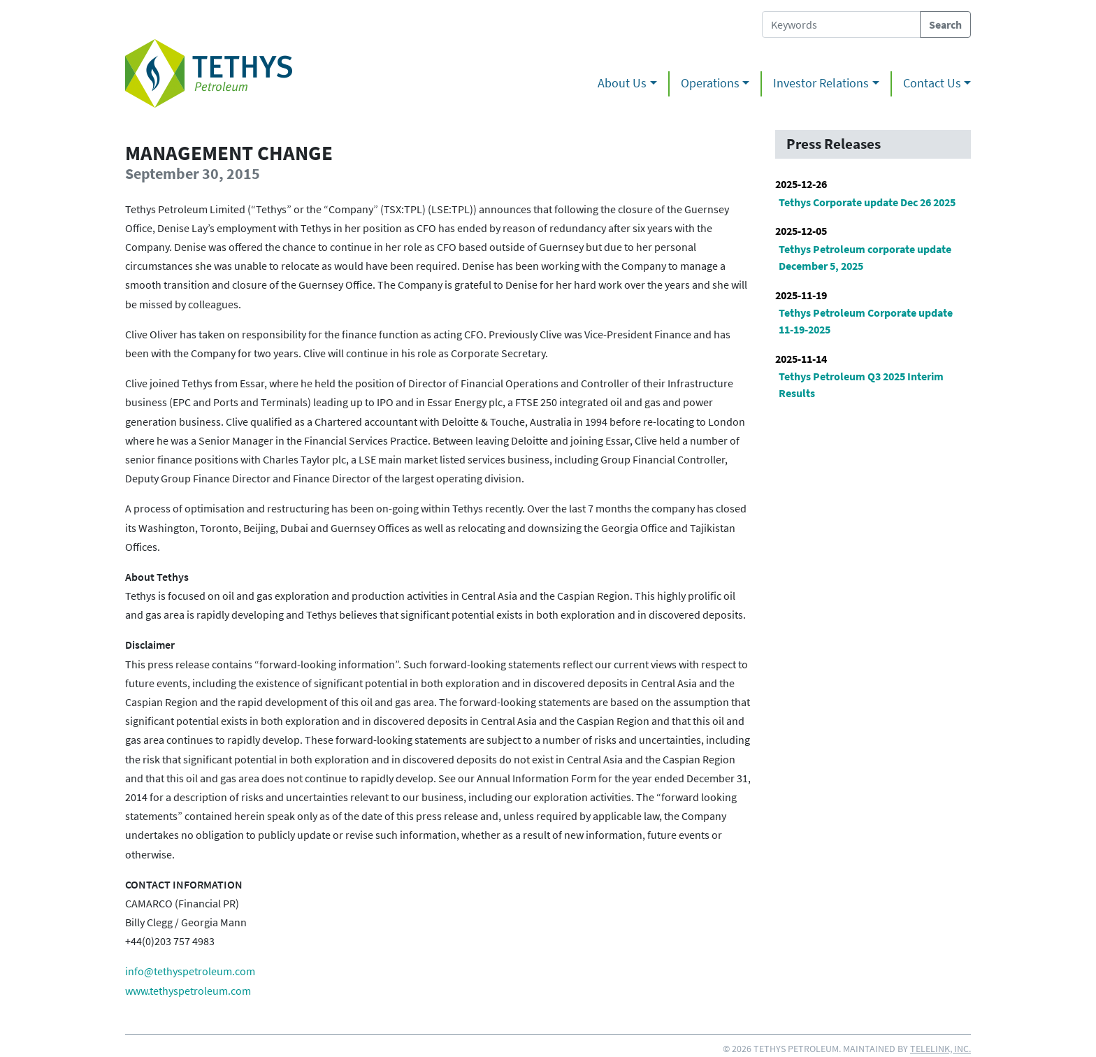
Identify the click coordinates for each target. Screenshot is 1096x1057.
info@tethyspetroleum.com (190, 971)
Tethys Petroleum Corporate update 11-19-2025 (866, 320)
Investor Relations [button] (821, 83)
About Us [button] (622, 83)
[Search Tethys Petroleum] (841, 24)
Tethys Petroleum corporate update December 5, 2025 (865, 257)
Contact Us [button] (932, 83)
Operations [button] (710, 83)
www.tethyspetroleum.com (188, 991)
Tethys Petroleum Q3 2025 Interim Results (861, 384)
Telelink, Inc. (940, 1048)
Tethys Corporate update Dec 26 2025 (867, 202)
